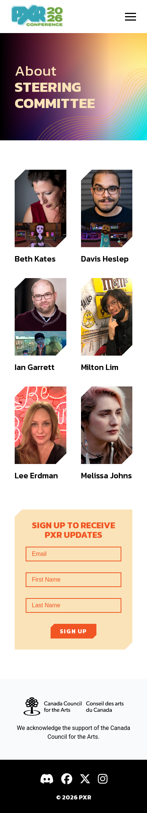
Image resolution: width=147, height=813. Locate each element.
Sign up (73, 631)
